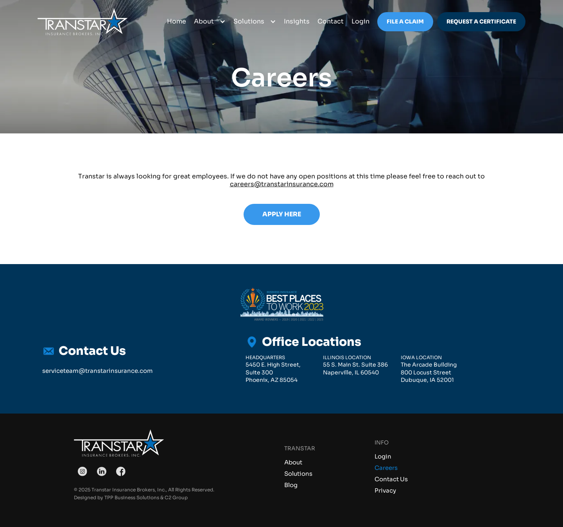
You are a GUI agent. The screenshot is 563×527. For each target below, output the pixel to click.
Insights (297, 21)
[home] (82, 22)
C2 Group (176, 497)
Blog (291, 485)
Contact (330, 21)
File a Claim (405, 21)
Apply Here (281, 214)
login (360, 21)
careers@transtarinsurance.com (281, 184)
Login (383, 456)
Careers (386, 467)
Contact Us (391, 479)
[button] (210, 21)
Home (176, 21)
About (293, 462)
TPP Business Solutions (131, 497)
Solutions (298, 473)
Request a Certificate (481, 21)
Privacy (385, 490)
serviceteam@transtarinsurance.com (97, 370)
